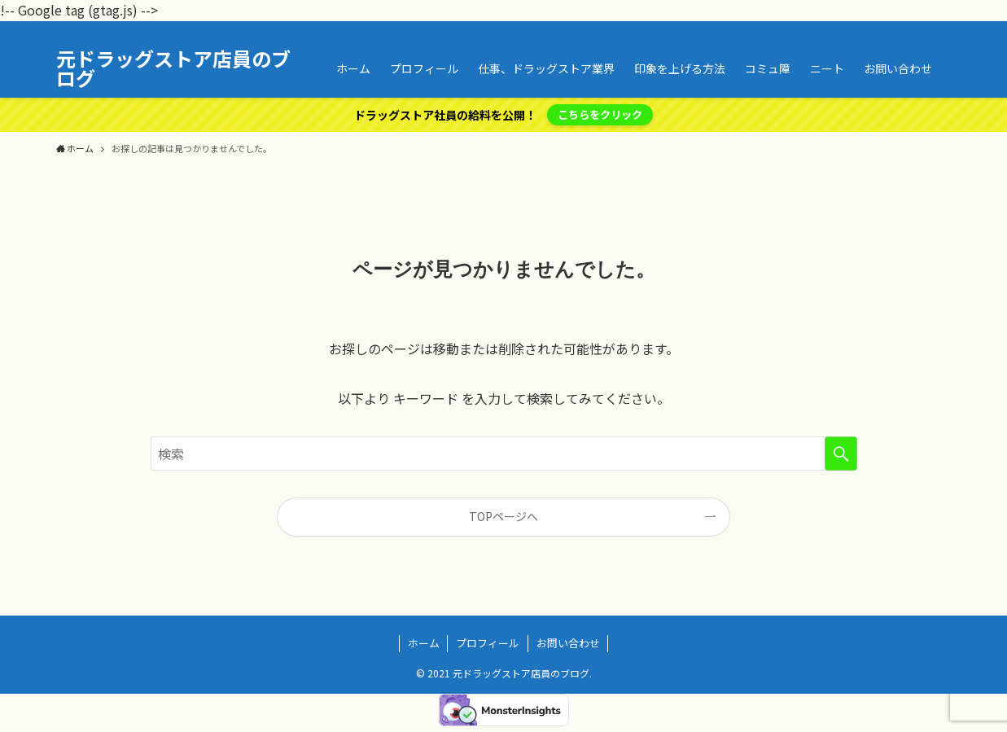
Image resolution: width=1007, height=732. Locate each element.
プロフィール (487, 643)
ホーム (424, 643)
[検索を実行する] (841, 453)
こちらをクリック (600, 114)
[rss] (919, 30)
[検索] (941, 30)
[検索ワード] (504, 453)
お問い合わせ (568, 643)
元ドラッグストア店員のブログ (173, 68)
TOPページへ (503, 516)
